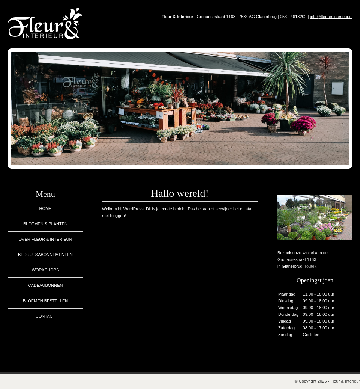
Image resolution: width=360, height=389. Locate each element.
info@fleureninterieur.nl (331, 16)
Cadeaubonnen (45, 285)
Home (45, 208)
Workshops (45, 270)
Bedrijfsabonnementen (45, 254)
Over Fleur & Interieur (45, 239)
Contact (45, 316)
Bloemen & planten (45, 224)
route (309, 266)
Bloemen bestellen (45, 301)
